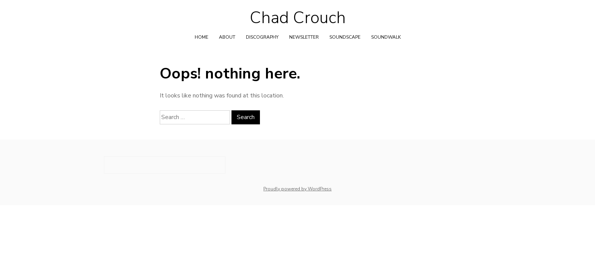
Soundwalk (386, 37)
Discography (262, 37)
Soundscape (344, 37)
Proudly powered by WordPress (297, 189)
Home (201, 37)
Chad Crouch (298, 17)
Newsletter (304, 37)
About (227, 37)
